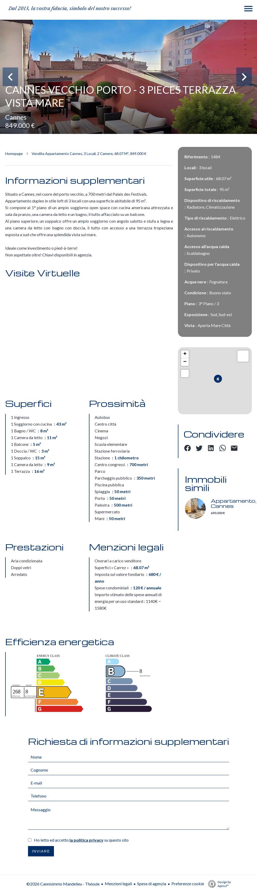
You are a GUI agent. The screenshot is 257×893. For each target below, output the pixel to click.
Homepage (14, 153)
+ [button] (185, 354)
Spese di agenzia (151, 883)
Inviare (41, 851)
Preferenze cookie (187, 883)
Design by (218, 884)
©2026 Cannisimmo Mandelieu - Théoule (63, 883)
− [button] (185, 362)
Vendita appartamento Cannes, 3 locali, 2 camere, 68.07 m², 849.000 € (89, 153)
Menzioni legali (118, 883)
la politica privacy (86, 839)
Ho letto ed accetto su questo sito (81, 839)
